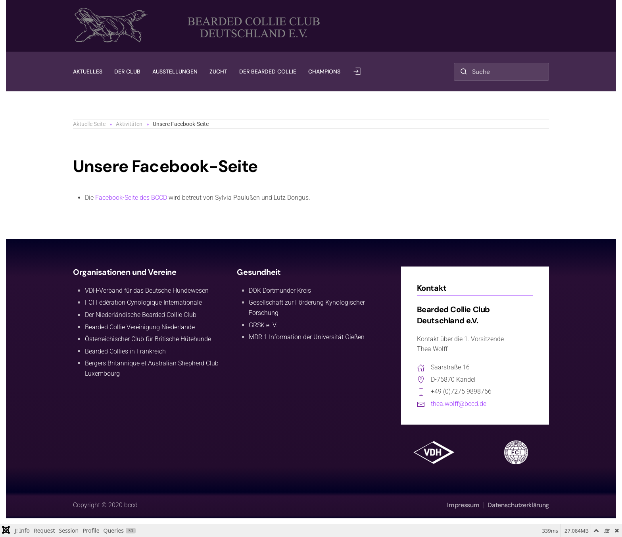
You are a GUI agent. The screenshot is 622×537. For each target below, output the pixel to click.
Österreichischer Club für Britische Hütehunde (148, 339)
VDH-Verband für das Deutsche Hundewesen (147, 290)
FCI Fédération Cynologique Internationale (143, 302)
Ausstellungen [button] (175, 71)
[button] (357, 71)
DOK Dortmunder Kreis (280, 290)
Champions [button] (324, 71)
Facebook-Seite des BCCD (131, 197)
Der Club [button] (127, 71)
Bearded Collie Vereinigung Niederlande (140, 327)
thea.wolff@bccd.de (458, 404)
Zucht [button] (218, 71)
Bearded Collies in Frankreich (125, 351)
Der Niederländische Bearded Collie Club (140, 315)
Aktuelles (87, 71)
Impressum (463, 505)
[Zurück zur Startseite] (199, 26)
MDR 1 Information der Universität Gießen (307, 337)
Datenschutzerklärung (518, 505)
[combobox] (501, 72)
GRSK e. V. (263, 325)
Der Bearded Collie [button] (267, 71)
